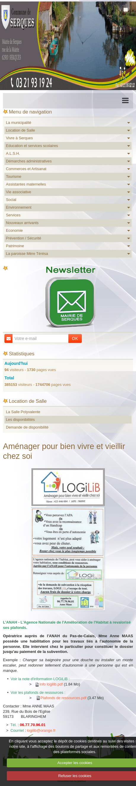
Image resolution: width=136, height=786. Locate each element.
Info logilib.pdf (51, 684)
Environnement (18, 207)
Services (13, 215)
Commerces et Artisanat (26, 169)
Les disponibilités (20, 419)
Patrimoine (15, 246)
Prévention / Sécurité (23, 238)
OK (75, 338)
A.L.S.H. (13, 153)
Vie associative (18, 192)
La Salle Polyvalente (23, 412)
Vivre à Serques (19, 138)
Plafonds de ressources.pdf (64, 698)
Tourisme (13, 176)
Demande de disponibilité (27, 427)
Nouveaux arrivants (22, 223)
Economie (14, 230)
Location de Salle (20, 130)
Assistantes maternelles (26, 184)
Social (11, 199)
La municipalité (18, 122)
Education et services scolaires (32, 145)
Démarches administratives (29, 161)
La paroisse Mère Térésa (27, 253)
